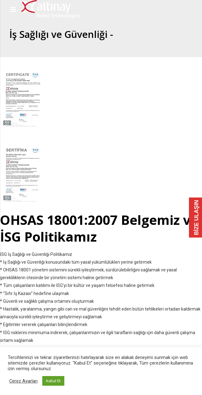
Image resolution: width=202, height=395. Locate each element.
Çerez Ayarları (23, 381)
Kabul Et (53, 381)
